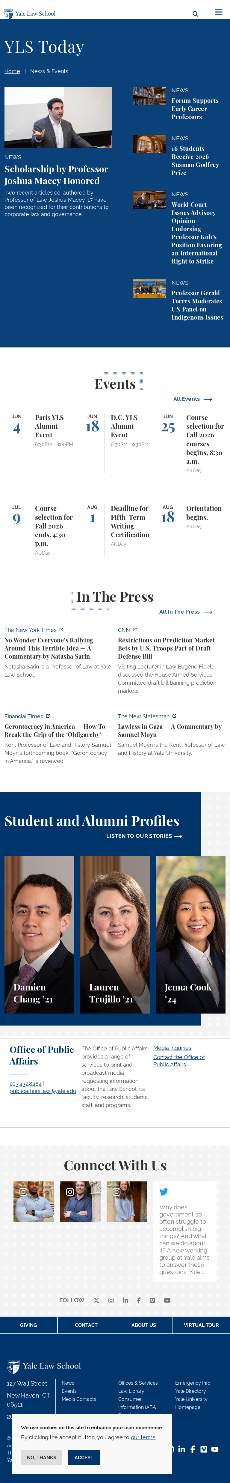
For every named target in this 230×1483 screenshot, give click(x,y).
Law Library (131, 1391)
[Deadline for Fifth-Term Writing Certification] (115, 530)
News (68, 1383)
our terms (143, 1437)
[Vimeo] (152, 1301)
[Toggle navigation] (219, 12)
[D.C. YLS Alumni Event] (115, 444)
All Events (187, 399)
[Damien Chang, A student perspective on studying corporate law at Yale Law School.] (39, 935)
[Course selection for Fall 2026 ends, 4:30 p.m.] (39, 530)
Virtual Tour (201, 1325)
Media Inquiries (172, 1048)
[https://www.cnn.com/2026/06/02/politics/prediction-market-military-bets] (172, 662)
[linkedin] (125, 1301)
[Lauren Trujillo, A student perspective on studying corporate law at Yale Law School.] (115, 935)
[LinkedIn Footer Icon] (181, 1450)
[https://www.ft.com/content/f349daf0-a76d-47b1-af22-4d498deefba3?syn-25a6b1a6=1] (58, 740)
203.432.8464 (26, 1084)
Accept (84, 1458)
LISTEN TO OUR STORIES (139, 836)
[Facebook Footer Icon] (192, 1450)
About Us (143, 1325)
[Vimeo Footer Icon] (204, 1450)
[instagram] (111, 1301)
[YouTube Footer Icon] (215, 1450)
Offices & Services (138, 1383)
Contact (86, 1325)
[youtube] (167, 1301)
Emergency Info (193, 1383)
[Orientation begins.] (191, 530)
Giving (28, 1325)
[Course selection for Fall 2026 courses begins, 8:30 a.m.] (191, 444)
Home (12, 71)
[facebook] (139, 1301)
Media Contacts (79, 1399)
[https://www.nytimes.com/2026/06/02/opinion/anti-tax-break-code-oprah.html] (58, 654)
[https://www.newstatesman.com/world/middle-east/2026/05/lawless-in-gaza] (172, 736)
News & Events (49, 71)
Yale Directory (190, 1391)
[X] (96, 1301)
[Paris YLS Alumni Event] (39, 444)
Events (69, 1391)
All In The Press (180, 612)
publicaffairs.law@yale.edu (43, 1091)
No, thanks (41, 1458)
